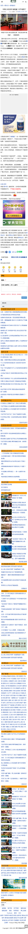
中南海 (22, 694)
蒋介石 (23, 723)
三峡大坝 (20, 682)
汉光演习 (19, 686)
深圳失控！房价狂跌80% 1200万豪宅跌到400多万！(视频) (19, 858)
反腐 (23, 696)
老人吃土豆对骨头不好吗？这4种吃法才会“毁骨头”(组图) (19, 520)
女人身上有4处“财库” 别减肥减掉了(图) (12, 570)
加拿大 (6, 701)
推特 (15, 914)
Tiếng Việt (17, 923)
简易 (12, 869)
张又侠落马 (4, 488)
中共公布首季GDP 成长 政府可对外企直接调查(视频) (19, 807)
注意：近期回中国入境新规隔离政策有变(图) (14, 313)
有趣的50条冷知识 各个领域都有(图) (12, 573)
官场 (4, 699)
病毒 (4, 679)
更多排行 (24, 785)
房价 (8, 708)
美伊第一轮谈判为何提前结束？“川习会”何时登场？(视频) (19, 836)
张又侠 (23, 679)
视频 (3, 787)
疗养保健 (16, 893)
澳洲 (5, 723)
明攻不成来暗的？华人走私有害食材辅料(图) (14, 379)
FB (25, 699)
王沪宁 (9, 694)
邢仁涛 (17, 874)
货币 (4, 703)
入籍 (13, 720)
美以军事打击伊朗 (6, 485)
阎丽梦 (18, 689)
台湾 (16, 706)
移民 (16, 718)
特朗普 (21, 677)
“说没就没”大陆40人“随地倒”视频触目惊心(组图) (19, 542)
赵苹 (2, 874)
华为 (17, 696)
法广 (17, 699)
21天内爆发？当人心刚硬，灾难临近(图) (13, 631)
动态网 (21, 918)
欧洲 (21, 921)
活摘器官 (11, 682)
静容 (8, 874)
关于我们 (16, 909)
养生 (14, 730)
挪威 (23, 57)
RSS (20, 914)
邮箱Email (3, 903)
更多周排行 (23, 661)
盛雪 (25, 871)
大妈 (5, 708)
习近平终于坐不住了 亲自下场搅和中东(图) (13, 415)
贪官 (11, 696)
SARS (14, 715)
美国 (24, 691)
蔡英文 (20, 706)
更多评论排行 (23, 423)
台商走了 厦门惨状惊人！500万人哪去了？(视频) (19, 792)
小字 (26, 11)
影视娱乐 (12, 5)
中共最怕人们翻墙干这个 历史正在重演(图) (13, 404)
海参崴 (12, 706)
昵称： (3, 280)
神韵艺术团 (12, 916)
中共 (14, 689)
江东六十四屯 (13, 713)
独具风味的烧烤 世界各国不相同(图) (12, 567)
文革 (11, 730)
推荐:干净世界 (4, 916)
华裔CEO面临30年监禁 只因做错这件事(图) (13, 382)
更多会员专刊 (23, 480)
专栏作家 (5, 866)
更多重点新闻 (23, 562)
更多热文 (24, 672)
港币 (17, 703)
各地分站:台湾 (6, 921)
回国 (10, 720)
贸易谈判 (4, 694)
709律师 (18, 711)
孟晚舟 (11, 691)
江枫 (23, 874)
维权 (14, 711)
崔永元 (18, 694)
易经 (4, 727)
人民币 (8, 703)
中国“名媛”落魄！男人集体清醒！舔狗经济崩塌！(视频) (19, 821)
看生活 (7, 5)
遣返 (4, 720)
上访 (22, 711)
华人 (13, 718)
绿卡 (16, 720)
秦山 (5, 874)
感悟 (16, 727)
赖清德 (6, 691)
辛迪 (10, 876)
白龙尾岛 (5, 715)
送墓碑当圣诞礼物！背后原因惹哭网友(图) (13, 318)
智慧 (13, 727)
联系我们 (16, 911)
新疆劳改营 (20, 715)
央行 (13, 701)
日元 (14, 703)
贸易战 (14, 679)
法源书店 (19, 916)
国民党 (25, 686)
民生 (19, 720)
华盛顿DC (17, 921)
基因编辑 (5, 711)
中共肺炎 (3, 677)
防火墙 (11, 711)
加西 (24, 921)
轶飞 (2, 871)
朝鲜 (2, 701)
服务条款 (23, 909)
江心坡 (11, 715)
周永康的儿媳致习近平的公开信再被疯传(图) (14, 439)
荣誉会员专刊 (7, 452)
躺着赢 (13, 136)
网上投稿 (23, 911)
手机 (19, 727)
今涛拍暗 (8, 869)
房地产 (21, 703)
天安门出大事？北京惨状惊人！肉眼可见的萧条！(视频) (19, 851)
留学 (22, 718)
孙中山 (19, 723)
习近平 (19, 679)
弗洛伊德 (7, 689)
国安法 (5, 684)
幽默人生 (9, 727)
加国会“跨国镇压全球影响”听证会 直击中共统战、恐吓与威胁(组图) (19, 557)
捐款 (10, 911)
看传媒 (7, 918)
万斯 (21, 691)
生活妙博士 (4, 896)
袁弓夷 (8, 686)
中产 (8, 706)
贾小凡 (16, 869)
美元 (22, 701)
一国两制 (13, 699)
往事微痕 (19, 684)
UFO (11, 689)
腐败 (20, 696)
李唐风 (18, 871)
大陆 (20, 708)
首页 (2, 5)
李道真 (21, 869)
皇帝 (21, 725)
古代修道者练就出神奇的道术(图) (10, 315)
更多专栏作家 (23, 878)
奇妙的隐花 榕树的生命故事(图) (10, 477)
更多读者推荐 (23, 448)
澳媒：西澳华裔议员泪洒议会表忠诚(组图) (13, 361)
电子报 (10, 909)
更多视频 (24, 864)
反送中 (8, 696)
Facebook (9, 914)
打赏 (19, 11)
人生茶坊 (11, 893)
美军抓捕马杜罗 (6, 491)
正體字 (6, 923)
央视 (10, 718)
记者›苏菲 (3, 184)
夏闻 (8, 871)
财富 (5, 706)
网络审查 (5, 713)
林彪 (11, 725)
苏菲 (2, 898)
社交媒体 (21, 699)
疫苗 (11, 684)
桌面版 (4, 909)
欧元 (11, 703)
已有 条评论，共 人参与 (9, 285)
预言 (22, 727)
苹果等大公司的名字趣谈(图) (9, 586)
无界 (25, 918)
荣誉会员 (11, 235)
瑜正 (20, 874)
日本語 (22, 923)
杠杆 (19, 701)
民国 (9, 723)
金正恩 (22, 689)
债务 (16, 701)
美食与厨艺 (4, 893)
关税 (14, 691)
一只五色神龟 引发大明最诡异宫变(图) (12, 454)
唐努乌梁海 (20, 713)
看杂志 (24, 916)
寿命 (8, 730)
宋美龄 (3, 725)
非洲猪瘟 (16, 708)
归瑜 (24, 869)
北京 (23, 706)
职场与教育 (23, 893)
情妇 (14, 696)
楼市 (25, 703)
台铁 (15, 682)
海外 (22, 720)
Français (11, 923)
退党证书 (16, 918)
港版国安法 (13, 686)
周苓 (11, 871)
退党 (2, 689)
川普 (17, 677)
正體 (23, 1)
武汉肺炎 (12, 677)
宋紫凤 (3, 869)
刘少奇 (15, 725)
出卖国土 (5, 682)
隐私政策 (4, 911)
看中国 (6, 186)
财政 (2, 706)
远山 (5, 871)
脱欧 (10, 701)
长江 (8, 684)
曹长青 (6, 876)
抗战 (15, 723)
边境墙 (18, 691)
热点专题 (5, 483)
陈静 (14, 871)
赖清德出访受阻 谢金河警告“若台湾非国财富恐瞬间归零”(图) (19, 506)
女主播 (6, 718)
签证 (7, 720)
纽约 (12, 921)
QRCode (14, 252)
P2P (23, 708)
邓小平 (8, 725)
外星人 (5, 730)
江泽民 (14, 694)
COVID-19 (9, 679)
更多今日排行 (23, 639)
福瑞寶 (11, 918)
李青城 (12, 874)
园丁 (22, 871)
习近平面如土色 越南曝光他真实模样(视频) (13, 407)
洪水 (14, 684)
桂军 (12, 723)
